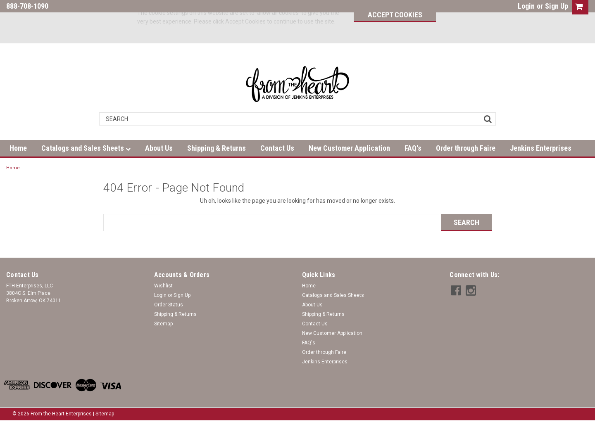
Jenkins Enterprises (540, 148)
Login (526, 6)
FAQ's (413, 148)
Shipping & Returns (216, 148)
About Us (159, 148)
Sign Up (556, 6)
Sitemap (163, 324)
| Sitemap (103, 414)
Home (18, 148)
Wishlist (163, 286)
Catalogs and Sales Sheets (86, 148)
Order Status (168, 305)
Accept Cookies (395, 14)
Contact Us (277, 148)
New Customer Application (349, 148)
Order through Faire (465, 148)
